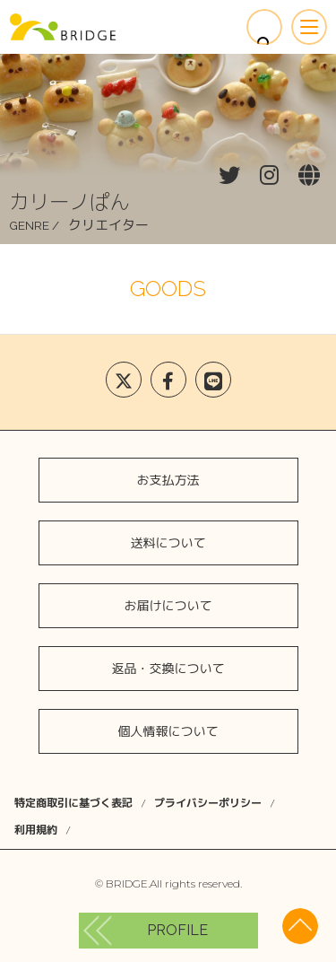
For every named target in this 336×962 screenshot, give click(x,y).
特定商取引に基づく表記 (73, 802)
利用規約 (35, 829)
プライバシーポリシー (208, 802)
